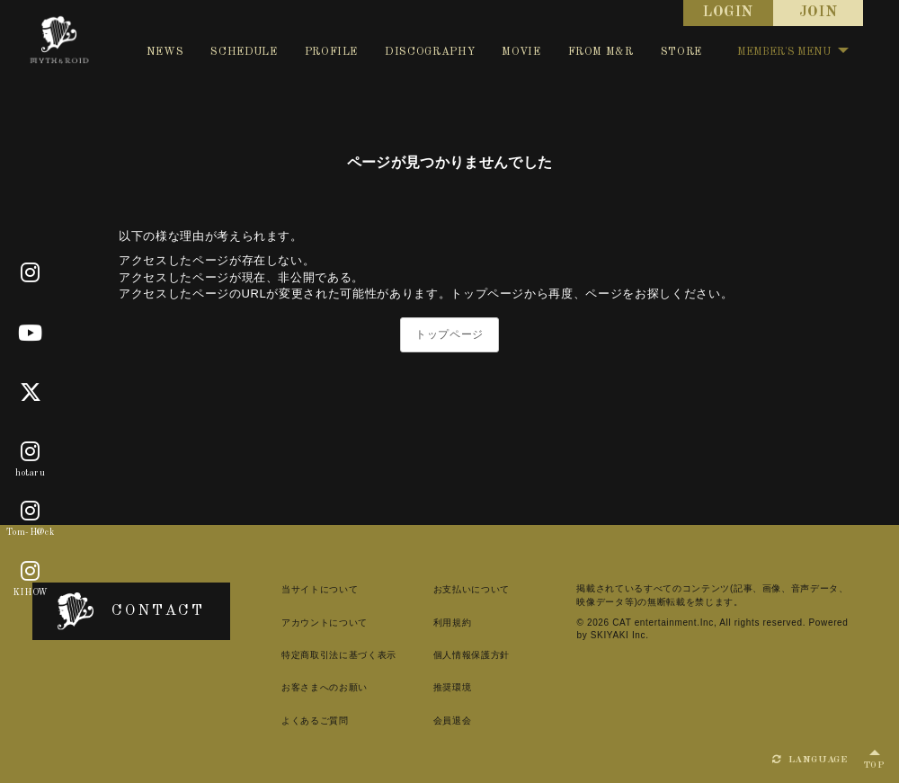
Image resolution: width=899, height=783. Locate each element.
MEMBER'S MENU (793, 52)
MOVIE (521, 52)
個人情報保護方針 (471, 655)
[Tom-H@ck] (30, 512)
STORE (681, 52)
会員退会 (452, 720)
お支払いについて (471, 589)
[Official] (30, 273)
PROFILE (332, 52)
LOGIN (728, 12)
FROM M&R (601, 52)
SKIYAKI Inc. (620, 635)
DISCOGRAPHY (430, 52)
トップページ (449, 334)
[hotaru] (30, 452)
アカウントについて (324, 622)
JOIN (818, 12)
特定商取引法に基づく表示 (338, 655)
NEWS (165, 52)
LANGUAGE (810, 759)
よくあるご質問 (315, 720)
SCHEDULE (243, 52)
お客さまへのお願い (324, 687)
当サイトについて (319, 589)
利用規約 (452, 622)
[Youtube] (30, 333)
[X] (31, 393)
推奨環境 (452, 687)
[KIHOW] (30, 571)
